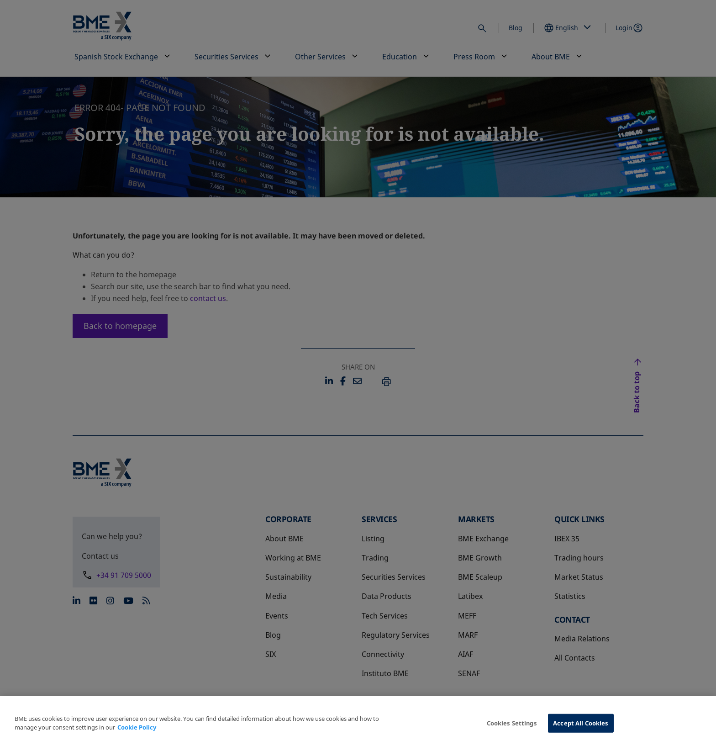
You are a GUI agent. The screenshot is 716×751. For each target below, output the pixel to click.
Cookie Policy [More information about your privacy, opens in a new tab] (136, 734)
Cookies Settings (512, 729)
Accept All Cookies (580, 729)
